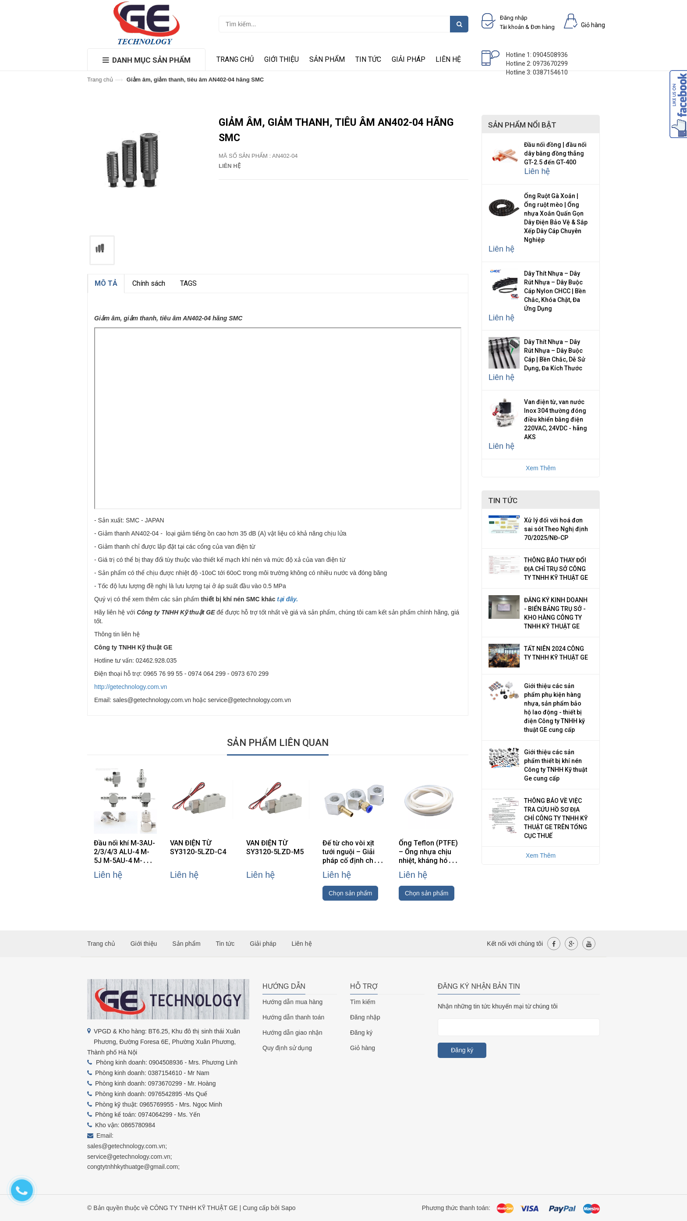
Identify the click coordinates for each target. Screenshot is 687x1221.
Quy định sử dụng (287, 1047)
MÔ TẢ (106, 283)
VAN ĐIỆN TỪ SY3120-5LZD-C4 (198, 847)
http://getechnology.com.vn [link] (130, 686)
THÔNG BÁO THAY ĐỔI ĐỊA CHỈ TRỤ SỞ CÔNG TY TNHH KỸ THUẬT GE (556, 569)
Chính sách (148, 283)
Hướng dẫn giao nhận (292, 1032)
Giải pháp (408, 59)
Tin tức (368, 59)
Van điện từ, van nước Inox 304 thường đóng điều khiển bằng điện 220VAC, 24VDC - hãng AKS (555, 419)
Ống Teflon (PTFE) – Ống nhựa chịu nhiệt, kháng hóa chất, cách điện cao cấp (430, 860)
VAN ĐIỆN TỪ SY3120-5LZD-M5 (275, 847)
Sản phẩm (327, 59)
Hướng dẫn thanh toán (293, 1017)
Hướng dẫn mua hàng (292, 1001)
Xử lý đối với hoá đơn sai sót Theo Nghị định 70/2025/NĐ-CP (556, 529)
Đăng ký (361, 1032)
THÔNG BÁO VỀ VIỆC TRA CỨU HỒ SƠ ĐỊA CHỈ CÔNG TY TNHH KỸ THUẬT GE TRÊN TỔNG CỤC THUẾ (556, 818)
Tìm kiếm (362, 1001)
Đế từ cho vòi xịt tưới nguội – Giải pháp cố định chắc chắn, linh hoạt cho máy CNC (352, 860)
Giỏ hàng (362, 1047)
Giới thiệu (281, 59)
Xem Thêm (541, 468)
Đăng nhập (365, 1017)
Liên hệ (448, 59)
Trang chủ (235, 59)
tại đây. (287, 599)
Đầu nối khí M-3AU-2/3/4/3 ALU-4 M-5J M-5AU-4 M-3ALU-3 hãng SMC (124, 856)
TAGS (188, 283)
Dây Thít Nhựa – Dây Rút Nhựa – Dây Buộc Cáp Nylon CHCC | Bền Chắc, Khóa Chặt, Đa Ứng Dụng (555, 291)
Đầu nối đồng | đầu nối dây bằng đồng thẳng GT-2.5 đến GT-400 (555, 153)
